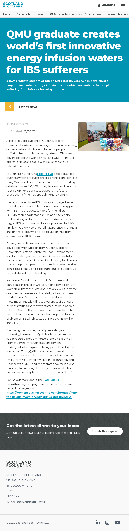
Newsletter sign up (105, 431)
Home (8, 14)
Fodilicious (45, 173)
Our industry (25, 14)
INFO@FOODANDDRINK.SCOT (25, 502)
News (42, 14)
